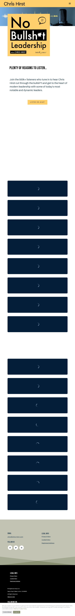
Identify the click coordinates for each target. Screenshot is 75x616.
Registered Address (48, 543)
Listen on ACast (37, 102)
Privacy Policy (46, 536)
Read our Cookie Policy (20, 608)
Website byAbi (11, 597)
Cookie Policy (46, 540)
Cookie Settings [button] (7, 612)
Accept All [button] (16, 612)
